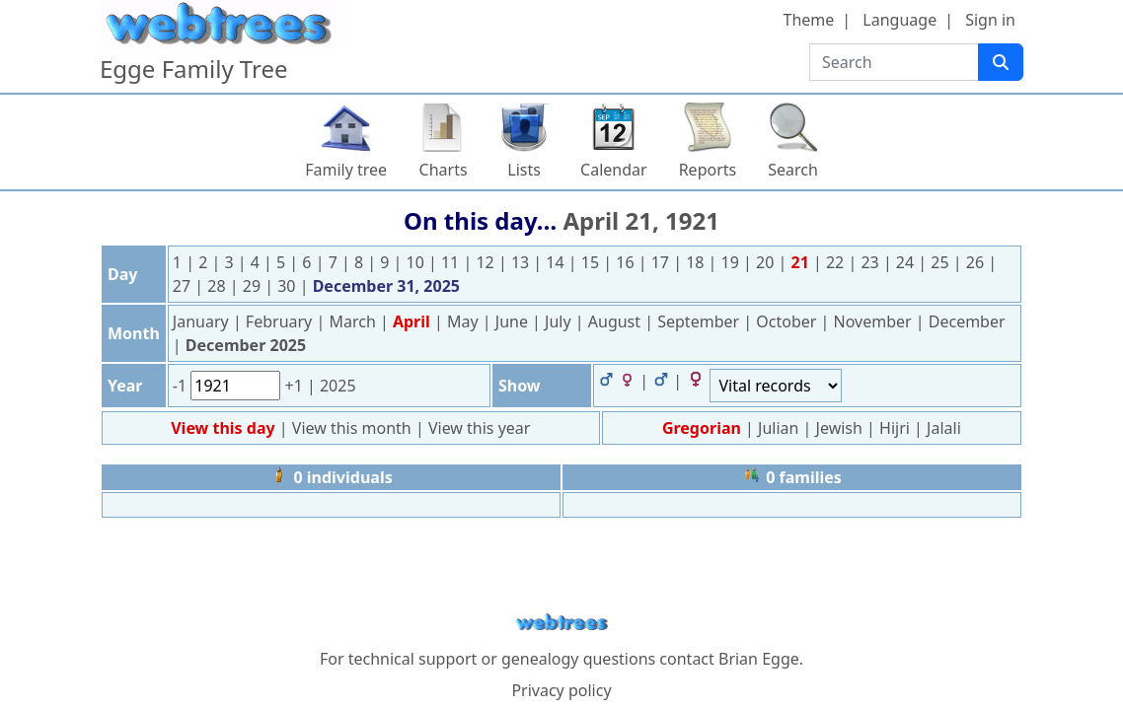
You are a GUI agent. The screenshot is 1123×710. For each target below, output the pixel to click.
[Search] (1000, 62)
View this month (353, 428)
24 (907, 262)
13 (522, 262)
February (281, 321)
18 (697, 262)
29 (253, 286)
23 (871, 262)
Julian (778, 428)
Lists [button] (524, 169)
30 (288, 286)
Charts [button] (443, 169)
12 (486, 262)
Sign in (990, 20)
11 (452, 262)
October (788, 321)
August (616, 321)
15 (592, 262)
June (513, 321)
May (465, 321)
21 (802, 262)
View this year (479, 428)
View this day (225, 428)
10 (417, 262)
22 (837, 262)
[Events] (776, 385)
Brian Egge (758, 659)
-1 (181, 385)
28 (218, 286)
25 (941, 262)
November (875, 321)
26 (977, 262)
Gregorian (701, 428)
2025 (338, 385)
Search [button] (793, 169)
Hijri (894, 428)
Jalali (944, 428)
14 (556, 262)
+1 (295, 385)
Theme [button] (809, 20)
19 (732, 262)
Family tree (346, 169)
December (967, 321)
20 (767, 262)
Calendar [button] (613, 169)
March (354, 321)
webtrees (561, 622)
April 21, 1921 (640, 220)
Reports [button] (708, 169)
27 (183, 286)
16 (626, 262)
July (560, 321)
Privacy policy (561, 690)
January (203, 321)
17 (662, 262)
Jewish (839, 428)
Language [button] (899, 20)
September (700, 321)
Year (125, 385)
